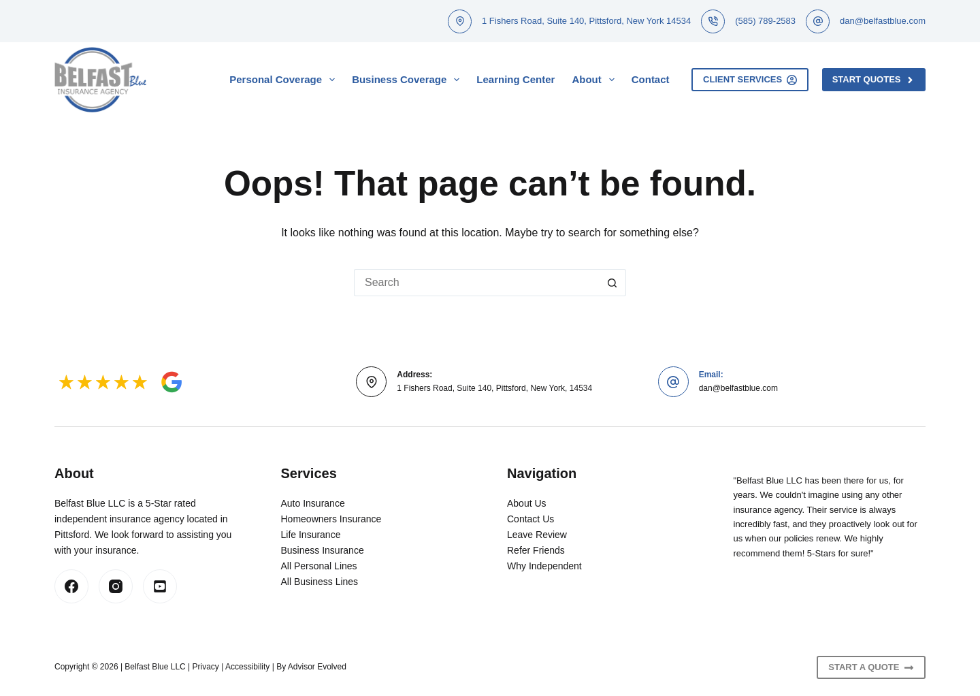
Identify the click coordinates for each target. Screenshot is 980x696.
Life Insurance (311, 534)
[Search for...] (476, 282)
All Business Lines (320, 581)
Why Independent (544, 565)
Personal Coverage (284, 80)
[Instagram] (116, 586)
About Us (526, 503)
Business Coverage (408, 80)
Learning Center (515, 79)
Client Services (750, 79)
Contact (651, 79)
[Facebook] (71, 586)
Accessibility (247, 666)
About (595, 80)
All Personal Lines (319, 565)
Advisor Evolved (317, 666)
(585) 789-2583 (765, 21)
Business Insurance (322, 550)
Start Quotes (873, 79)
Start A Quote (871, 667)
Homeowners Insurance (331, 518)
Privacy (206, 666)
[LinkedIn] (160, 586)
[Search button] (612, 282)
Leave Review (537, 534)
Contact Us (530, 518)
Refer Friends (536, 550)
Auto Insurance (313, 503)
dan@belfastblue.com (883, 21)
